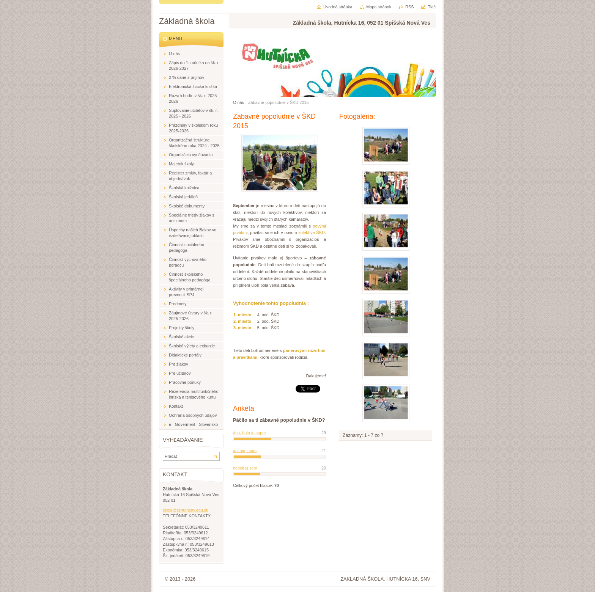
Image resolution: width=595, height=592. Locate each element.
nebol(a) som (245, 468)
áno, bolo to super (249, 432)
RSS (409, 7)
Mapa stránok (378, 7)
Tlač (432, 7)
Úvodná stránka (337, 7)
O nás (238, 102)
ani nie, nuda (245, 450)
